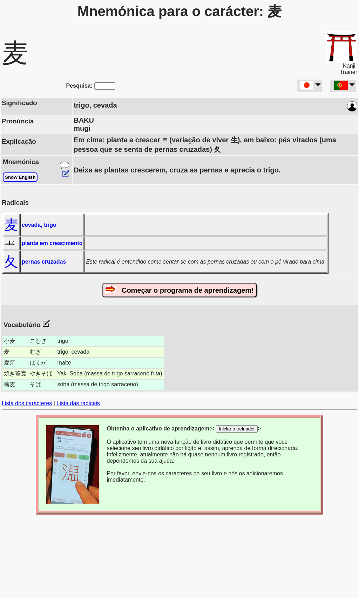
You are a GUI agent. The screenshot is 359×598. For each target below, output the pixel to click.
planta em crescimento (52, 243)
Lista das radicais (78, 403)
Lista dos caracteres (27, 403)
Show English (20, 177)
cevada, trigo (39, 225)
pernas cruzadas (44, 262)
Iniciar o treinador (237, 428)
